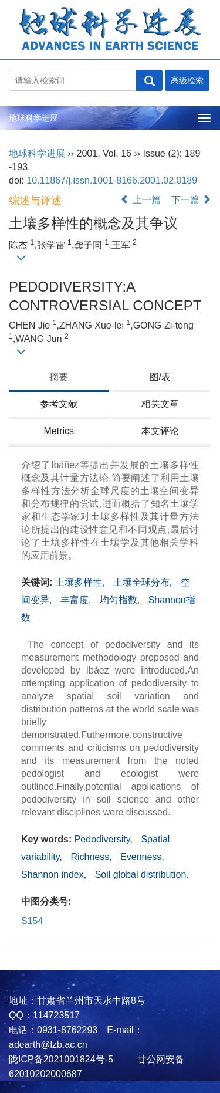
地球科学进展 (33, 118)
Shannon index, (55, 874)
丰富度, (77, 600)
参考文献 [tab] (58, 404)
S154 (32, 921)
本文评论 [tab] (160, 431)
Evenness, (142, 857)
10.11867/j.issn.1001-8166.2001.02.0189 (111, 180)
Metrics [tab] (58, 431)
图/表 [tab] (160, 377)
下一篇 (191, 200)
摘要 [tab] (58, 377)
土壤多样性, (81, 582)
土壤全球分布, (144, 582)
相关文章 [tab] (160, 404)
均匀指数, (121, 600)
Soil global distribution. (142, 874)
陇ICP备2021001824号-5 (61, 1059)
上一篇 (140, 200)
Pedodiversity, (105, 839)
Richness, (92, 857)
